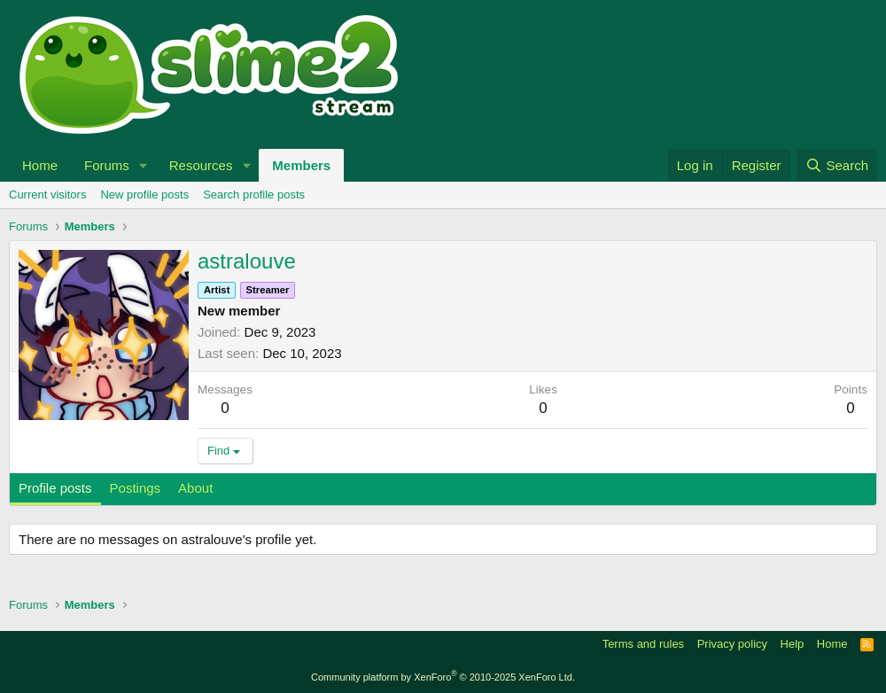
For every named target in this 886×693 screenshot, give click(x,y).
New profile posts (144, 194)
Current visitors (47, 194)
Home (40, 165)
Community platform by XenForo (443, 677)
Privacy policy (732, 643)
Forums (106, 165)
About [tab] (195, 487)
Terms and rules (643, 643)
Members (301, 165)
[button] (143, 165)
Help (792, 643)
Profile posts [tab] (55, 487)
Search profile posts (254, 194)
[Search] (837, 165)
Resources (201, 165)
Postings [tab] (135, 487)
